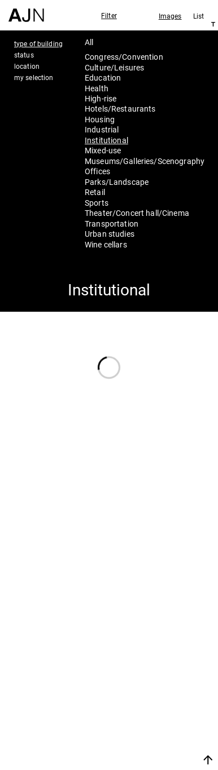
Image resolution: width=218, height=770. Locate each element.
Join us (137, 746)
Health (96, 88)
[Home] (26, 11)
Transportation (111, 223)
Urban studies (109, 233)
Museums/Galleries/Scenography (144, 161)
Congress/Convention (124, 56)
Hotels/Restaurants (120, 108)
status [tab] (24, 54)
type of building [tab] (38, 43)
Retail (95, 192)
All (89, 42)
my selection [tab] (33, 77)
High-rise (100, 98)
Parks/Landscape (117, 181)
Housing (100, 119)
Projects (145, 706)
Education (103, 77)
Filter (109, 15)
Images (170, 15)
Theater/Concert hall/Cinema (137, 212)
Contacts (147, 721)
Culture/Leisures (114, 67)
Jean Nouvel (156, 676)
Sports (96, 202)
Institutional (106, 140)
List (198, 15)
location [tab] (27, 65)
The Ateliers (154, 691)
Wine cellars (106, 244)
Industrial (102, 129)
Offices (97, 171)
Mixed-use (103, 150)
